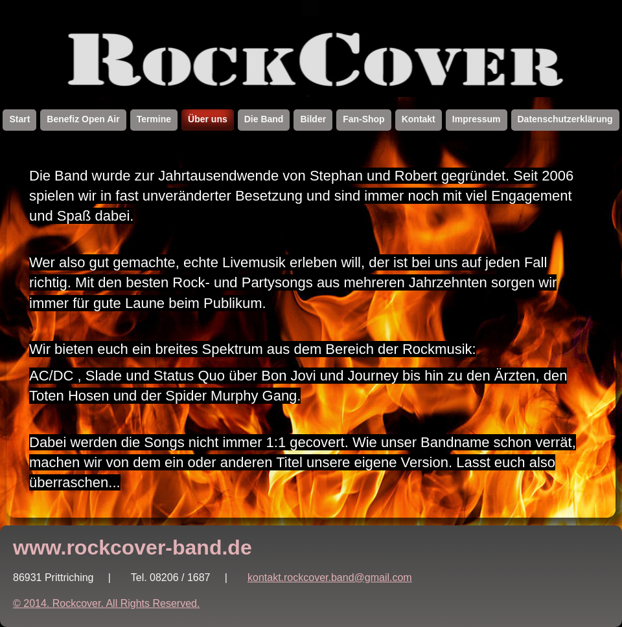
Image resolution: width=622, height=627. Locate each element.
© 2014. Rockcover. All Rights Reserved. (106, 603)
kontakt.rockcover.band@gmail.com (330, 577)
